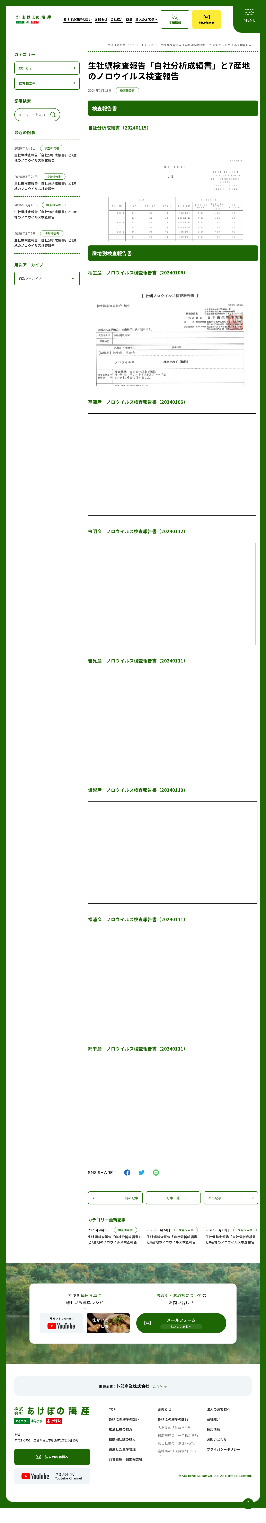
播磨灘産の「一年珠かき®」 (179, 1435)
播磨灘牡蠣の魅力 (122, 1439)
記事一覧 (172, 1197)
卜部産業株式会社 (132, 1386)
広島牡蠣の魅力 (120, 1429)
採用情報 (213, 1429)
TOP (112, 1409)
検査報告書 (27, 83)
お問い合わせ (217, 1439)
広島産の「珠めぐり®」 (175, 1427)
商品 (129, 19)
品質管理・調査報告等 (125, 1459)
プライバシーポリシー (223, 1449)
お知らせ (101, 19)
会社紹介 (116, 19)
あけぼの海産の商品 (173, 1419)
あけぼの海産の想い (77, 19)
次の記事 (213, 1197)
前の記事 (131, 1197)
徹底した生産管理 (122, 1449)
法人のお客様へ (146, 19)
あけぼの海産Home (121, 45)
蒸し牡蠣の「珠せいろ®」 (177, 1443)
